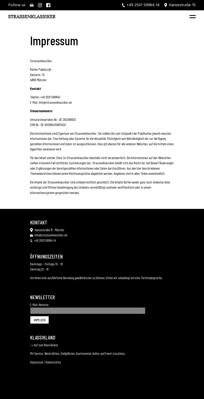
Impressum (36, 362)
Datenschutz (53, 362)
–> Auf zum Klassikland (44, 345)
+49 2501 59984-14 (45, 240)
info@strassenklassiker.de (55, 102)
